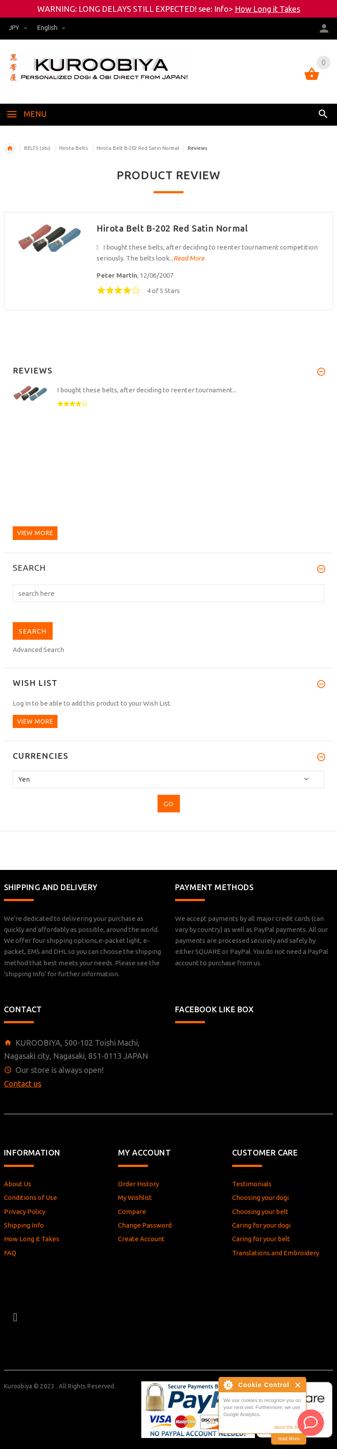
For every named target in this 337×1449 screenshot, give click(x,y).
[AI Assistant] (311, 1422)
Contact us (22, 1083)
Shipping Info (24, 1225)
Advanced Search (38, 649)
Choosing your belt (260, 1211)
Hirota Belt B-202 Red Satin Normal (138, 148)
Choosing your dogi (260, 1197)
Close (298, 1385)
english (51, 27)
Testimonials (252, 1184)
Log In (22, 703)
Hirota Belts (73, 148)
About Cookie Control (228, 1384)
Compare (132, 1211)
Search (29, 568)
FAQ (10, 1253)
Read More (188, 258)
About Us (17, 1184)
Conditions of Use (30, 1197)
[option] (168, 411)
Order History (138, 1184)
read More (289, 1438)
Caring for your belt (261, 1239)
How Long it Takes (267, 8)
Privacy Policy (24, 1211)
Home (9, 148)
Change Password (145, 1225)
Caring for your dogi (261, 1225)
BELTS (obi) (37, 148)
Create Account (141, 1239)
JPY (19, 27)
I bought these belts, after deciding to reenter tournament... (147, 390)
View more (35, 532)
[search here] (168, 593)
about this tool (287, 1427)
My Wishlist (135, 1197)
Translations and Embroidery (275, 1253)
